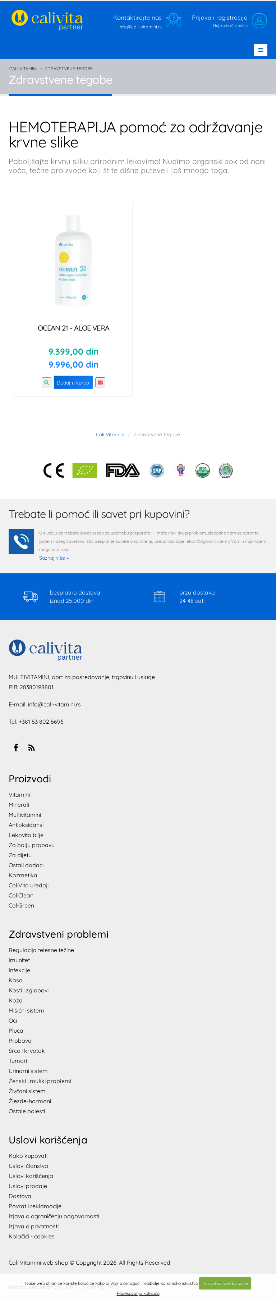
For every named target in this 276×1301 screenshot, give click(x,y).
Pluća (16, 1030)
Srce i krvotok (27, 1050)
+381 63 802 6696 (41, 721)
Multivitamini (25, 814)
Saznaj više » (54, 558)
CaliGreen (21, 905)
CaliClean (21, 895)
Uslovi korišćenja (31, 1175)
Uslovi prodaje (28, 1185)
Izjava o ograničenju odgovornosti (54, 1216)
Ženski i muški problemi (40, 1080)
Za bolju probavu (32, 845)
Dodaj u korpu (73, 382)
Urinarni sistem (28, 1070)
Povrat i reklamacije (35, 1206)
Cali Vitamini (23, 68)
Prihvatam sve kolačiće (225, 1283)
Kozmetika (23, 875)
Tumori (18, 1060)
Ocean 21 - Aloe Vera (73, 327)
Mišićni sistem (26, 1010)
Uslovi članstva (28, 1165)
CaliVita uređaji (29, 885)
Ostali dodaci (26, 865)
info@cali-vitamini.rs (54, 704)
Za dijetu (20, 855)
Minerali (19, 804)
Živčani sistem (27, 1091)
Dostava (20, 1196)
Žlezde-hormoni (30, 1101)
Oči (13, 1020)
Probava (20, 1040)
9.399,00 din (73, 351)
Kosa (16, 980)
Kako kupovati (28, 1155)
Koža (16, 1000)
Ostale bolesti (27, 1111)
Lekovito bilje (26, 834)
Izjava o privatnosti (34, 1226)
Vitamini (19, 794)
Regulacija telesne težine (41, 950)
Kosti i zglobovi (29, 990)
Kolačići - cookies (32, 1236)
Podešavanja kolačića (138, 1293)
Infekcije (19, 970)
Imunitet (19, 960)
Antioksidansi (26, 824)
